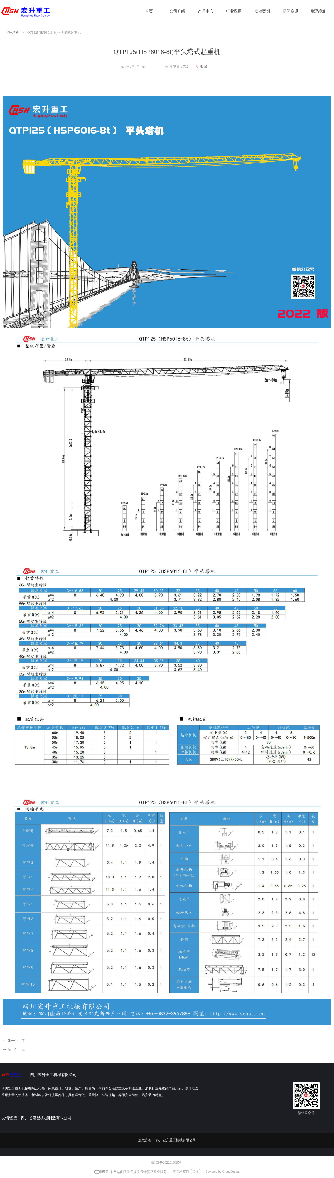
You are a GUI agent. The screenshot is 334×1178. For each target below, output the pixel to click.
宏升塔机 (12, 33)
